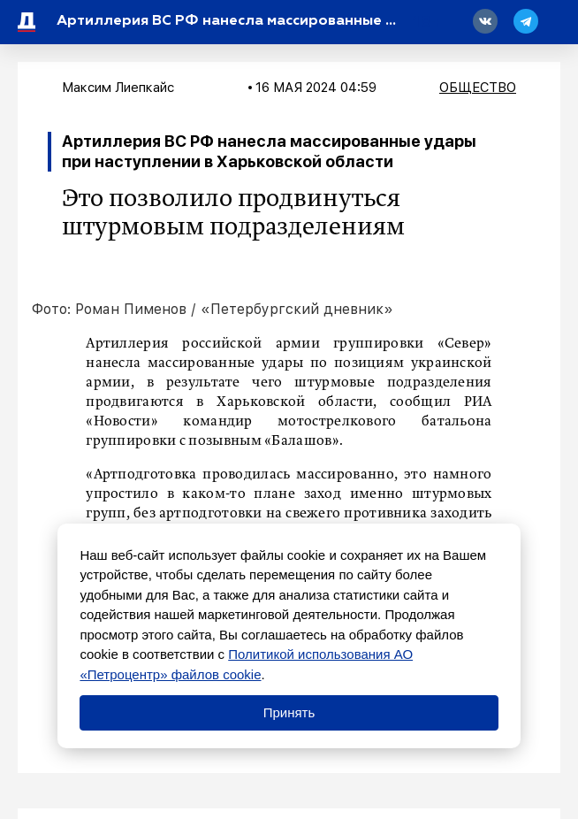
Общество (477, 88)
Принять (289, 712)
